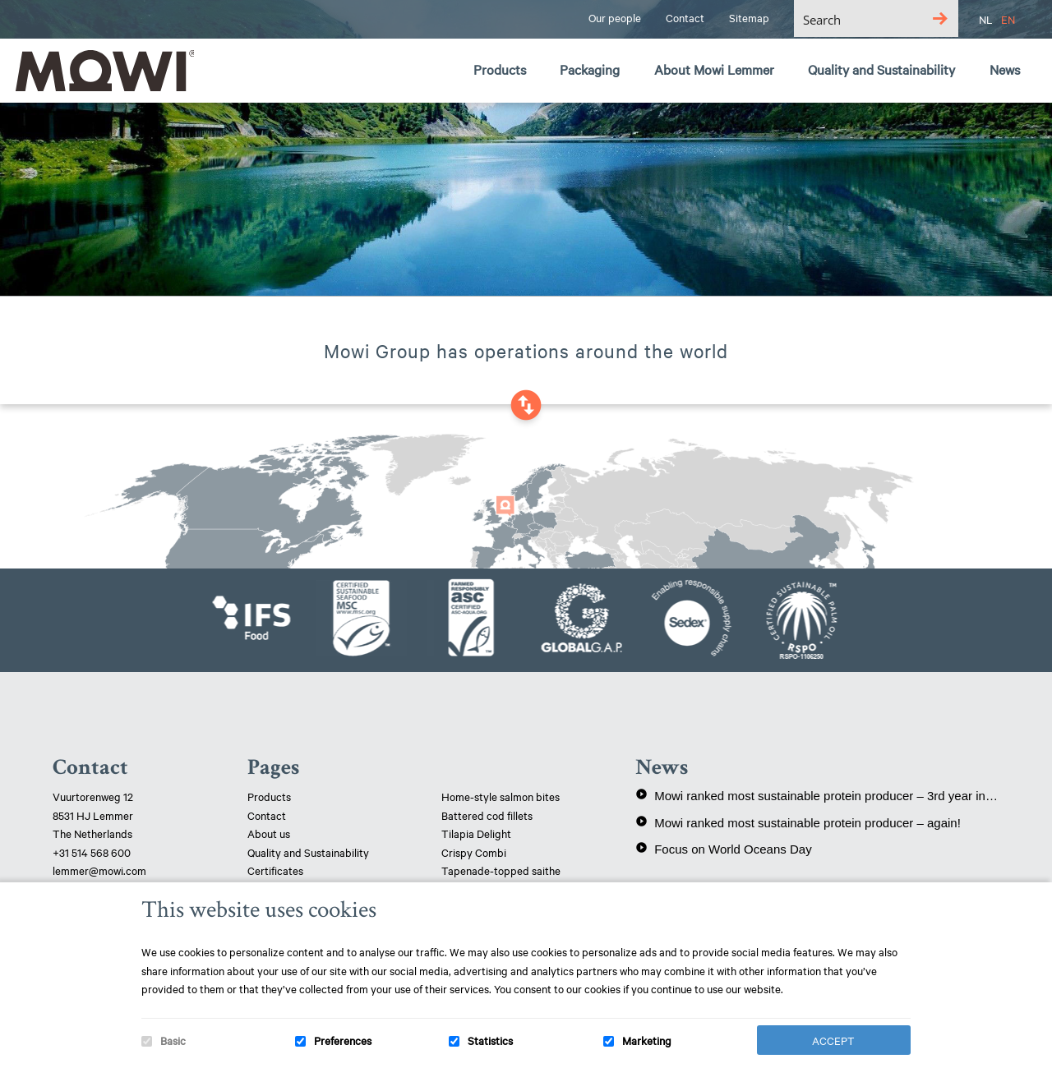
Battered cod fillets (487, 815)
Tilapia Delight (476, 833)
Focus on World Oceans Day (723, 848)
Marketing (646, 1040)
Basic (173, 1040)
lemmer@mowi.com (99, 870)
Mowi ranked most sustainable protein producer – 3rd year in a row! (817, 795)
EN (1008, 19)
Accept (833, 1040)
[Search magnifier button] (939, 18)
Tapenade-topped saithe (501, 870)
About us (268, 833)
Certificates (275, 870)
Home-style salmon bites (500, 796)
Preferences (342, 1040)
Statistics (490, 1040)
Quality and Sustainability (309, 852)
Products (269, 796)
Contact (266, 815)
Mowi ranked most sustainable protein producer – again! (798, 822)
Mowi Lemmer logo (102, 70)
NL (986, 19)
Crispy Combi (473, 852)
